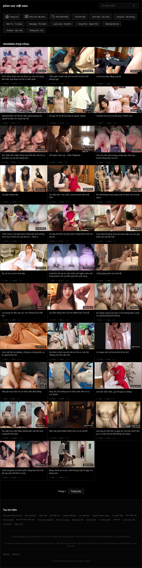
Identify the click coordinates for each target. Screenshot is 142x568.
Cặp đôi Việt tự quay (101, 515)
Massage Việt (77, 520)
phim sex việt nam (15, 5)
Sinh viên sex (131, 515)
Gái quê (117, 519)
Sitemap (6, 554)
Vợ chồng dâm (105, 520)
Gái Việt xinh (55, 515)
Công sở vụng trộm (45, 520)
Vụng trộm (7, 524)
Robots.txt (16, 554)
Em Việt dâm (84, 515)
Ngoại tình (19, 524)
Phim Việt (43, 515)
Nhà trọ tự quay (62, 520)
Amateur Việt (117, 515)
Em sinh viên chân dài (26, 519)
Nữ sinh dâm (8, 520)
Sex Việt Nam (30, 515)
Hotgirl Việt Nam (69, 515)
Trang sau (76, 491)
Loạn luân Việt (129, 520)
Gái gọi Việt (91, 520)
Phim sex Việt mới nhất (12, 515)
